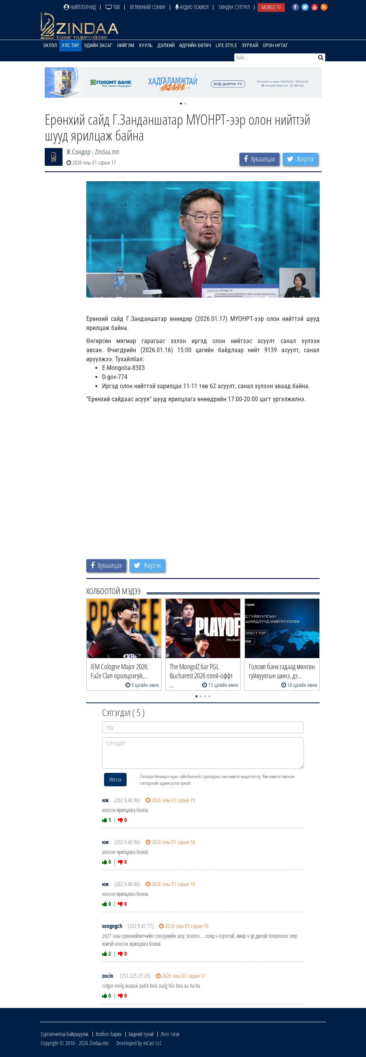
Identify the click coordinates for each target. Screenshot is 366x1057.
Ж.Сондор (78, 151)
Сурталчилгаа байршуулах (65, 1034)
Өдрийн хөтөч (195, 45)
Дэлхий (165, 45)
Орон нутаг (275, 45)
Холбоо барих (108, 1034)
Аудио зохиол (192, 7)
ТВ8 (113, 7)
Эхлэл (50, 45)
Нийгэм (125, 45)
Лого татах (170, 1034)
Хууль (146, 45)
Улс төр (70, 45)
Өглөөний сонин (147, 7)
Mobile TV (271, 7)
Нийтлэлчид (80, 7)
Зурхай (250, 45)
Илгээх (115, 779)
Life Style (226, 45)
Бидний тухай (141, 1034)
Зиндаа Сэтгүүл (234, 7)
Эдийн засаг (98, 45)
